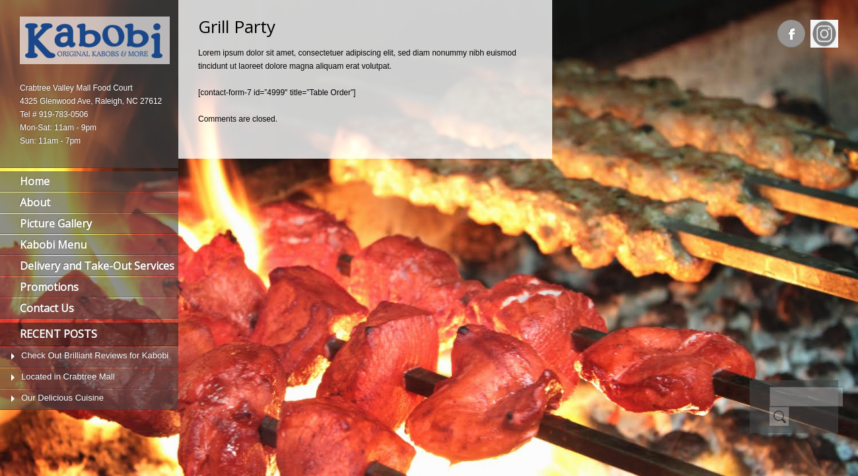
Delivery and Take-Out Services (97, 265)
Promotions (49, 287)
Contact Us (47, 308)
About (35, 202)
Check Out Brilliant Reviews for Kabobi (94, 355)
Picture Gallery (56, 223)
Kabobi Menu (53, 244)
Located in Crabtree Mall (68, 376)
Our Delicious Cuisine (62, 398)
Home (35, 181)
